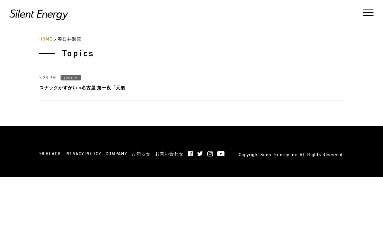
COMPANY (116, 117)
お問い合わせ (169, 117)
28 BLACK (50, 117)
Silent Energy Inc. (279, 118)
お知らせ (71, 41)
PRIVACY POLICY (83, 117)
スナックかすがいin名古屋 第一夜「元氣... (84, 51)
